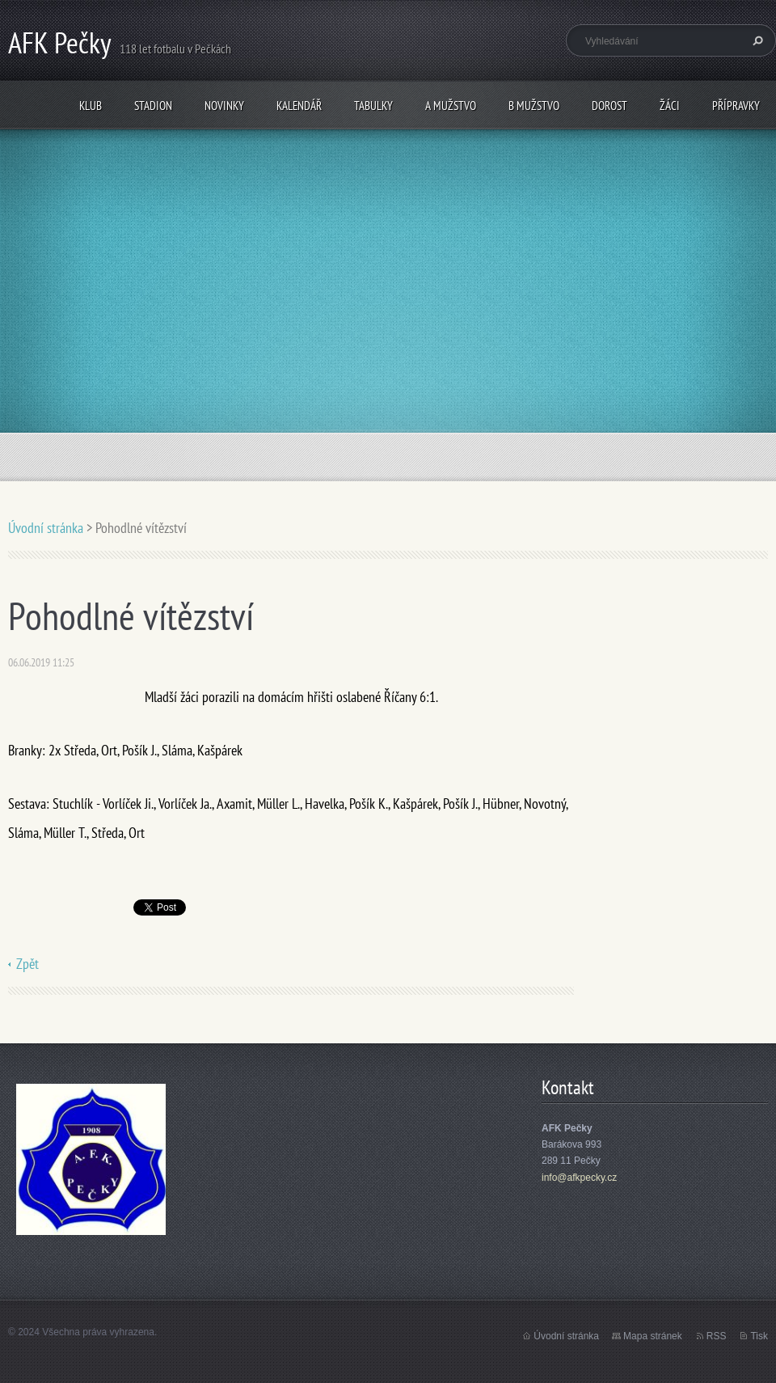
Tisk (759, 1336)
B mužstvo (533, 105)
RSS (716, 1336)
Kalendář (299, 105)
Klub (90, 105)
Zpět (27, 963)
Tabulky (373, 105)
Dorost (609, 105)
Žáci (670, 105)
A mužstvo (450, 105)
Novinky (224, 105)
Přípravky (736, 105)
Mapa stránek (652, 1336)
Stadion (153, 105)
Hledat (756, 40)
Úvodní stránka (45, 527)
